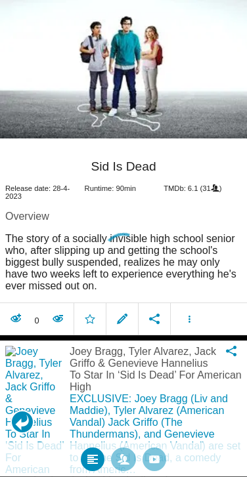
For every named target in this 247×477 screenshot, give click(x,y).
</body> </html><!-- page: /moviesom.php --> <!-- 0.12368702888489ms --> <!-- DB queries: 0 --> (123, 238)
